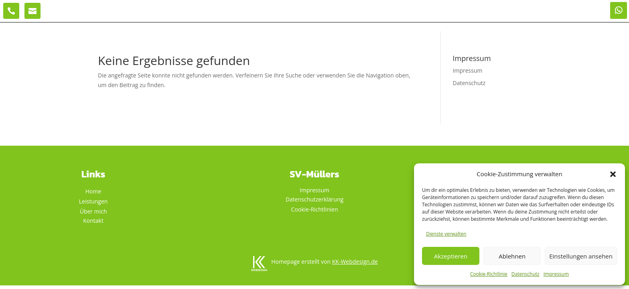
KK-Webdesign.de (355, 261)
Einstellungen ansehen (581, 256)
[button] (613, 174)
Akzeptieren (450, 256)
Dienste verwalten (446, 233)
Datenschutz (525, 274)
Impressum (556, 274)
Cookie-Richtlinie (488, 274)
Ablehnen (512, 256)
